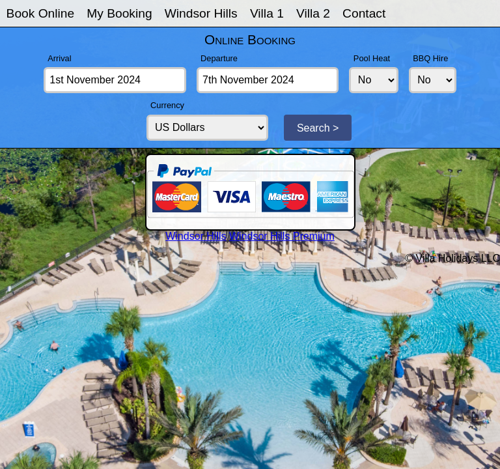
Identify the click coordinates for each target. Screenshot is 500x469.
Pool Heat (372, 58)
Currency (167, 105)
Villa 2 (313, 13)
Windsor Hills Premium (282, 236)
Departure (219, 58)
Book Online (41, 13)
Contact (363, 13)
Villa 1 (267, 13)
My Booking (119, 13)
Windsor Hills (201, 13)
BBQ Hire (430, 58)
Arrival (59, 58)
